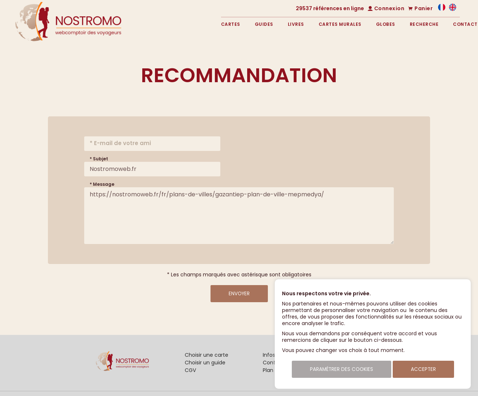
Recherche (424, 24)
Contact (465, 24)
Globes (385, 24)
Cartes (230, 24)
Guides (264, 24)
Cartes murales (340, 24)
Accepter (423, 369)
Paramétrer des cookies (341, 369)
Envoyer (239, 293)
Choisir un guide (205, 362)
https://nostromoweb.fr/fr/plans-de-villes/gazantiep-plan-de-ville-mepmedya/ (239, 215)
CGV (190, 370)
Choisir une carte (206, 355)
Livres (296, 24)
